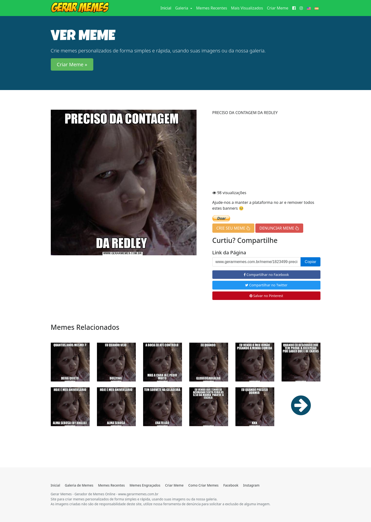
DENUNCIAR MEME (279, 228)
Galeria (182, 8)
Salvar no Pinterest (266, 295)
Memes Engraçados (144, 485)
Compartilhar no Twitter (266, 285)
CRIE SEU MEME (233, 228)
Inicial (167, 8)
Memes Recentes (211, 8)
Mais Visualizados (247, 8)
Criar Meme (277, 8)
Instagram (251, 485)
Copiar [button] (310, 262)
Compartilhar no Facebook (266, 274)
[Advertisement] (266, 153)
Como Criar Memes (203, 485)
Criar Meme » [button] (72, 64)
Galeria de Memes (79, 485)
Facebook (230, 485)
